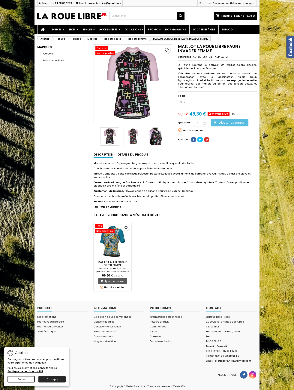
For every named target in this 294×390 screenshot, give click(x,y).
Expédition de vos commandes (112, 317)
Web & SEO (178, 386)
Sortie (21, 379)
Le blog (227, 29)
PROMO (153, 29)
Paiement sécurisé (105, 331)
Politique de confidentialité (25, 371)
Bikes (72, 29)
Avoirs (153, 331)
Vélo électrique (46, 331)
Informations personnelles (166, 317)
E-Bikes (57, 29)
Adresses (155, 336)
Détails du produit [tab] (133, 154)
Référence (184, 57)
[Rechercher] (147, 16)
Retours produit (159, 321)
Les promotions (46, 317)
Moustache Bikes (53, 60)
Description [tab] (103, 154)
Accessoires (108, 29)
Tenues (87, 29)
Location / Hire (204, 29)
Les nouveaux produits (50, 321)
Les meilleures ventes (50, 326)
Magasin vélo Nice (105, 341)
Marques (44, 47)
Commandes (158, 326)
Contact (213, 308)
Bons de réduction (161, 341)
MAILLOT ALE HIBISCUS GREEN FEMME (112, 263)
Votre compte (161, 308)
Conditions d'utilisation (107, 326)
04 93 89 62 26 (63, 3)
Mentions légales (104, 321)
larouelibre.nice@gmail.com (104, 3)
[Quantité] (197, 122)
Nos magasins (175, 29)
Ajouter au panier (229, 122)
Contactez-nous (104, 336)
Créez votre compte (242, 3)
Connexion (219, 3)
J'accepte (52, 379)
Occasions (132, 29)
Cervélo (48, 53)
